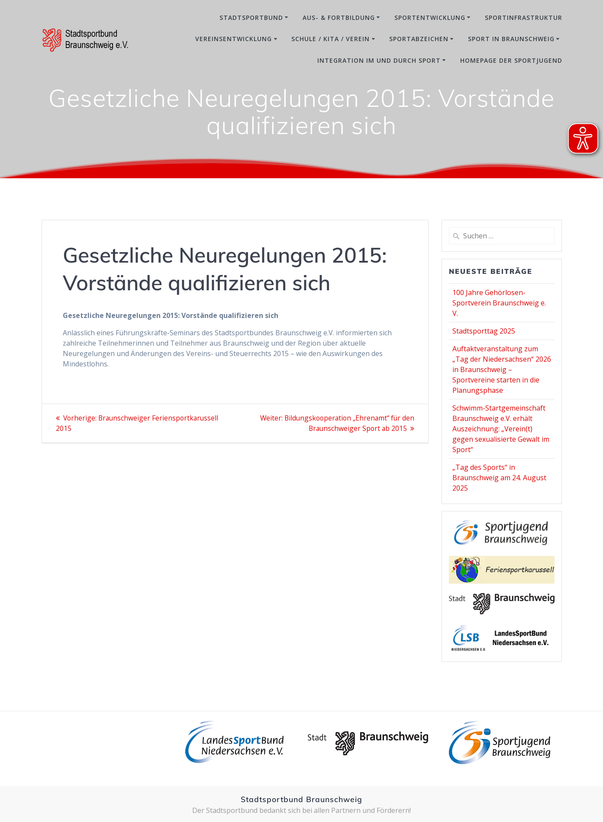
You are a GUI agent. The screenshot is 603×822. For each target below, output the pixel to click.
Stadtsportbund (251, 17)
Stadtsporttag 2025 (483, 331)
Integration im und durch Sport (379, 60)
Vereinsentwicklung (233, 39)
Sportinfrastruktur (523, 17)
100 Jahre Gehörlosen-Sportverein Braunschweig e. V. (499, 303)
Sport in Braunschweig (511, 39)
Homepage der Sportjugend (511, 60)
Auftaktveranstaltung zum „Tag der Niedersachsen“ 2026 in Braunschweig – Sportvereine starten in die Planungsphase (501, 369)
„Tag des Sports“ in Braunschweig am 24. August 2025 (499, 477)
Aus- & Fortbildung (339, 17)
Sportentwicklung (429, 17)
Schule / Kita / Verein (330, 39)
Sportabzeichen (418, 39)
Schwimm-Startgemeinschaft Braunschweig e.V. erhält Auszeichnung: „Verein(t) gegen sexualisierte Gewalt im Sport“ (500, 428)
